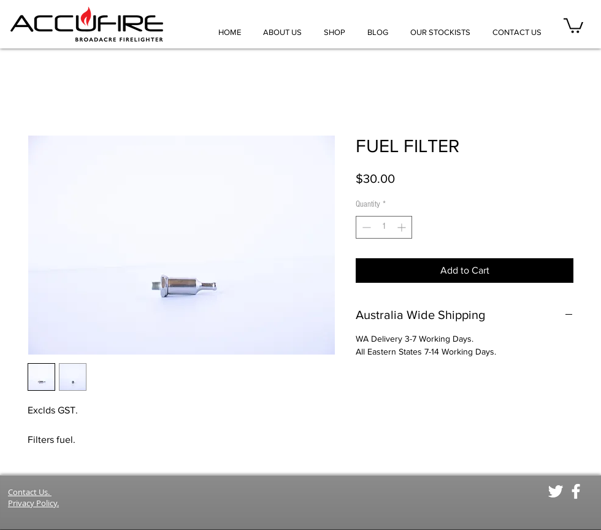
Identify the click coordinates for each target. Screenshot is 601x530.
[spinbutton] (384, 227)
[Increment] (402, 227)
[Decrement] (365, 227)
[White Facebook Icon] (576, 491)
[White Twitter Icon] (555, 491)
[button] (573, 25)
